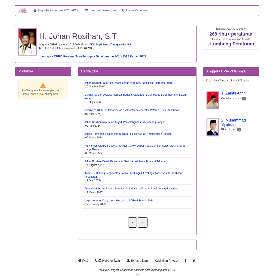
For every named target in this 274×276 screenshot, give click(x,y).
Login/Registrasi (135, 10)
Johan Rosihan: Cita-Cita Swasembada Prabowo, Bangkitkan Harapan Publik (129, 82)
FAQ (83, 260)
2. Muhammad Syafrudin (233, 122)
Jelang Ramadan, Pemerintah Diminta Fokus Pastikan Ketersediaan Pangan (128, 133)
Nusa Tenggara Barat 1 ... (118, 44)
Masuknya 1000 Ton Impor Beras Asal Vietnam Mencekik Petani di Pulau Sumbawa (132, 110)
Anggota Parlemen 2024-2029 (55, 10)
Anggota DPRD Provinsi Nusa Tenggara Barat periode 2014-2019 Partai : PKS (94, 56)
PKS (92, 44)
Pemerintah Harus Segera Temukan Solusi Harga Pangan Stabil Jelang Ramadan (131, 188)
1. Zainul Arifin (233, 93)
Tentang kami (137, 260)
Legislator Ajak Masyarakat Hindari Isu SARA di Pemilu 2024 (119, 200)
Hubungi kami (108, 260)
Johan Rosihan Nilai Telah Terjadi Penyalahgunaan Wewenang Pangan (125, 122)
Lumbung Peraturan (100, 10)
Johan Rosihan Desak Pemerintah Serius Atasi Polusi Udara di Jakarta (125, 161)
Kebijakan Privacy (167, 260)
